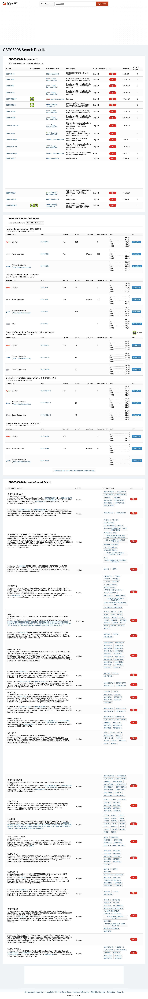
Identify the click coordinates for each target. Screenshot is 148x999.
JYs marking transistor (113, 606)
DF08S (30, 623)
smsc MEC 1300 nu (110, 549)
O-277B (119, 732)
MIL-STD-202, (108, 636)
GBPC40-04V (119, 645)
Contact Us (111, 991)
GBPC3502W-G (108, 786)
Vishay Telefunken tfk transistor (115, 598)
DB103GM (27, 621)
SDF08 (68, 623)
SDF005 (42, 623)
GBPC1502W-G (108, 783)
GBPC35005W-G (109, 505)
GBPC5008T (44, 436)
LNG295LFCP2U (109, 522)
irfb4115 (115, 581)
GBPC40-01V (119, 642)
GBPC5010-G (64, 720)
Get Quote (137, 265)
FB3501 (10, 824)
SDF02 (52, 623)
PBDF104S (41, 625)
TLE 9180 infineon (110, 546)
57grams (107, 497)
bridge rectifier (110, 845)
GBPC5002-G (117, 727)
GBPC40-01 (42, 826)
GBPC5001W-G (117, 781)
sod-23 (106, 743)
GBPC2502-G (117, 722)
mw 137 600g (108, 595)
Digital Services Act (98, 991)
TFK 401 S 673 (120, 595)
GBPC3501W (120, 789)
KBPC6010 (117, 810)
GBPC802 (123, 619)
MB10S (113, 799)
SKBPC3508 (114, 836)
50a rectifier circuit (111, 910)
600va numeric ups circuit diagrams (115, 540)
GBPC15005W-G (51, 497)
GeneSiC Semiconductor (51, 133)
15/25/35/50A (52, 499)
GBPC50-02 (117, 653)
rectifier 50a (118, 905)
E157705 (114, 568)
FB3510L (24, 826)
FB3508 (34, 824)
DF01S (9, 623)
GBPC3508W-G (108, 789)
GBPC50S (23, 632)
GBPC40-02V (108, 645)
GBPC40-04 (60, 826)
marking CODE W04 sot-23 (113, 589)
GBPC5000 (117, 882)
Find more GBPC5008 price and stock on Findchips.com (74, 470)
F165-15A (115, 578)
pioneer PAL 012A (110, 532)
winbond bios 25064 (111, 544)
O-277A (112, 732)
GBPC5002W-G (120, 786)
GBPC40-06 (30, 828)
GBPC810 (107, 628)
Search (102, 4)
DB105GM (42, 621)
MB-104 (122, 622)
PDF (112, 74)
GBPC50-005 (119, 650)
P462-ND (106, 519)
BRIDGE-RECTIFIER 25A (111, 927)
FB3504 (22, 824)
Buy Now (136, 241)
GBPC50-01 (107, 653)
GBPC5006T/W (25, 509)
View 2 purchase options (22, 266)
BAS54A (106, 740)
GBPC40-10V (108, 650)
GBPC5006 (117, 792)
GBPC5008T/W (121, 685)
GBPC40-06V (108, 647)
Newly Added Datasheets (33, 991)
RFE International (52, 74)
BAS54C (113, 743)
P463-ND (115, 519)
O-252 (106, 732)
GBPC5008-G (44, 344)
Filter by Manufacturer (17, 63)
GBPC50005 (108, 810)
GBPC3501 (107, 802)
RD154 (106, 625)
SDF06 (63, 623)
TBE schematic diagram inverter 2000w (115, 553)
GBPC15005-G (50, 720)
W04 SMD (107, 622)
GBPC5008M (44, 241)
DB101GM (11, 621)
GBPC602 (114, 619)
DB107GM (58, 621)
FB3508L (17, 826)
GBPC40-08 (39, 828)
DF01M (114, 616)
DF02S (15, 623)
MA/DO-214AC (108, 734)
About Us (120, 991)
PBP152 (113, 625)
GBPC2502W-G (120, 783)
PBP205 (106, 619)
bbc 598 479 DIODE (110, 592)
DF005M (106, 616)
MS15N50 (122, 740)
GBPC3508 (107, 807)
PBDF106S (57, 625)
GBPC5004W (108, 502)
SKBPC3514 (107, 842)
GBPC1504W (108, 794)
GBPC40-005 (33, 826)
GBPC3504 (107, 804)
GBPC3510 (116, 807)
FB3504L (68, 824)
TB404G (23, 828)
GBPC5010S (108, 702)
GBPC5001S (118, 696)
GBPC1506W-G (119, 502)
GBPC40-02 (51, 826)
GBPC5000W (108, 885)
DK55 (105, 557)
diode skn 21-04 (109, 586)
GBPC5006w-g (119, 794)
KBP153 (115, 622)
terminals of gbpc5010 (112, 879)
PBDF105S (49, 625)
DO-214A (118, 734)
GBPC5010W (108, 792)
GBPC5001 (117, 885)
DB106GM (50, 621)
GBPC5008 (44, 287)
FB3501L (54, 824)
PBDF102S (25, 625)
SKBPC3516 (118, 842)
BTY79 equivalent (110, 584)
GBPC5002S (108, 699)
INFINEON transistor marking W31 (115, 603)
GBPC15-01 (107, 864)
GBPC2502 (107, 724)
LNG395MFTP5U (109, 525)
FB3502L (61, 824)
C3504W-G (116, 497)
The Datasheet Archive (10, 3)
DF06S (25, 623)
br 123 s (118, 737)
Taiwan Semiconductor (51, 80)
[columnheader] (17, 68)
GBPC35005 (122, 799)
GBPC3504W (108, 499)
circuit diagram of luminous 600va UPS (115, 560)
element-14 (16, 595)
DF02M (121, 616)
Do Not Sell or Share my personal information (72, 991)
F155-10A (107, 578)
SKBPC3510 (107, 839)
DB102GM (19, 621)
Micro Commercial (55, 99)
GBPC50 (22, 565)
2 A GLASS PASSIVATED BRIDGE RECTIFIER (115, 924)
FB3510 (40, 824)
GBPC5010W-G (66, 497)
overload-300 (40, 501)
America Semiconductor (55, 139)
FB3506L (10, 826)
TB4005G (67, 826)
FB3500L (47, 824)
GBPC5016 (116, 877)
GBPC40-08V (119, 647)
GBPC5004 (107, 850)
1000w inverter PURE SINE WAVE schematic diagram (115, 535)
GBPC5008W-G (45, 390)
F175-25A (107, 581)
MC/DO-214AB (108, 737)
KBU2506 (121, 845)
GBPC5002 (118, 957)
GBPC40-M (107, 902)
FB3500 (66, 822)
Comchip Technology (51, 105)
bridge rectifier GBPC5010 (113, 874)
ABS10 (31, 845)
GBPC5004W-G (119, 499)
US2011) (120, 525)
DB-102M (121, 625)
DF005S (65, 621)
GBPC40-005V (108, 642)
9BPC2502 (116, 952)
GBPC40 (22, 916)
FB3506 (28, 824)
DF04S (20, 623)
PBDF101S (16, 625)
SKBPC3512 (118, 839)
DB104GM (34, 621)
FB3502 (16, 824)
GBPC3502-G (117, 724)
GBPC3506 (116, 804)
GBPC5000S (108, 696)
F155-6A (117, 575)
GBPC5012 (117, 699)
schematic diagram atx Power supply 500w (115, 528)
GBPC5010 (116, 853)
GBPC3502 (107, 727)
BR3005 (114, 740)
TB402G (17, 828)
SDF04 (57, 623)
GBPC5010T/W (39, 509)
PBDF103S (33, 625)
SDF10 (9, 625)
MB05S (106, 799)
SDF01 (47, 623)
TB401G (10, 828)
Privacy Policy (50, 991)
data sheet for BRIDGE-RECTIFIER (115, 916)
